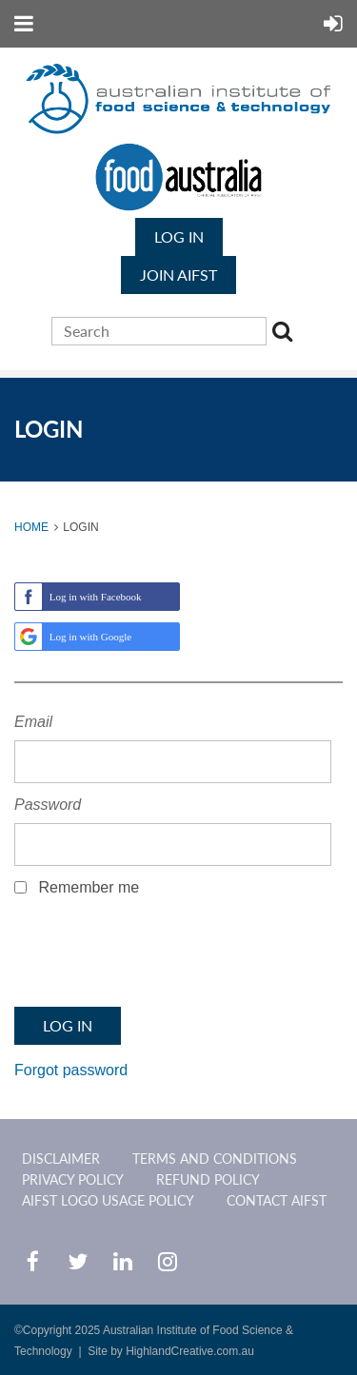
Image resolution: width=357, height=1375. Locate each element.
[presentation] (159, 958)
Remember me (88, 887)
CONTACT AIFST (277, 1200)
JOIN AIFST (178, 274)
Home (31, 527)
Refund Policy (208, 1179)
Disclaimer (61, 1158)
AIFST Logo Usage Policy (108, 1200)
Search (285, 334)
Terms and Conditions (214, 1158)
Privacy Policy (73, 1179)
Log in (179, 236)
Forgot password (71, 1070)
